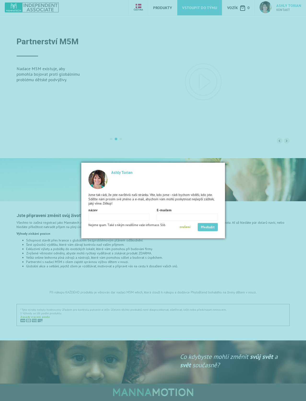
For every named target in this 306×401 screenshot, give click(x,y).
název (93, 210)
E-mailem (164, 210)
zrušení (185, 227)
